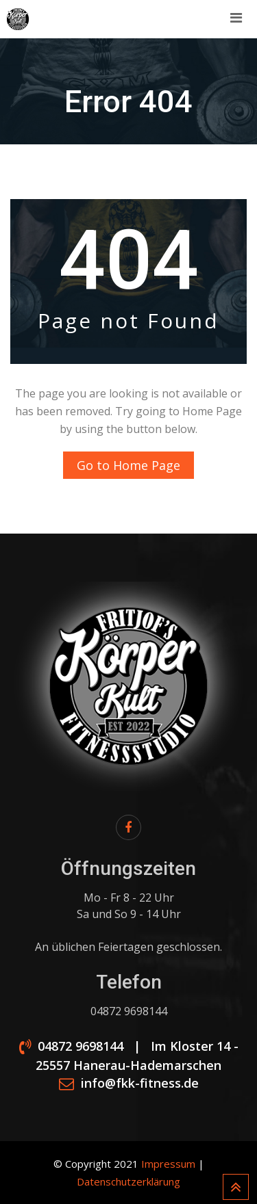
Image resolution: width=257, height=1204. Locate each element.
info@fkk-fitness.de (140, 1083)
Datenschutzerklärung (128, 1181)
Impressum (168, 1163)
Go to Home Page (128, 465)
